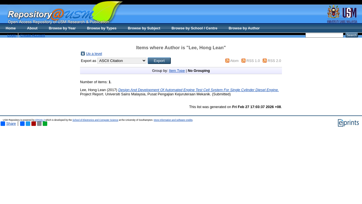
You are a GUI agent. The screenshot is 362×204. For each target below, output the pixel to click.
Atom (234, 61)
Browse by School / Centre (194, 28)
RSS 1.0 (253, 61)
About (32, 28)
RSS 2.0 (274, 61)
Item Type (177, 70)
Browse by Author (244, 28)
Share (8, 123)
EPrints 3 (40, 120)
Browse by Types (102, 28)
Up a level (94, 53)
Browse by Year (62, 28)
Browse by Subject (144, 28)
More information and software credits (173, 120)
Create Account (32, 35)
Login (11, 35)
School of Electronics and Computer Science (95, 120)
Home (11, 28)
